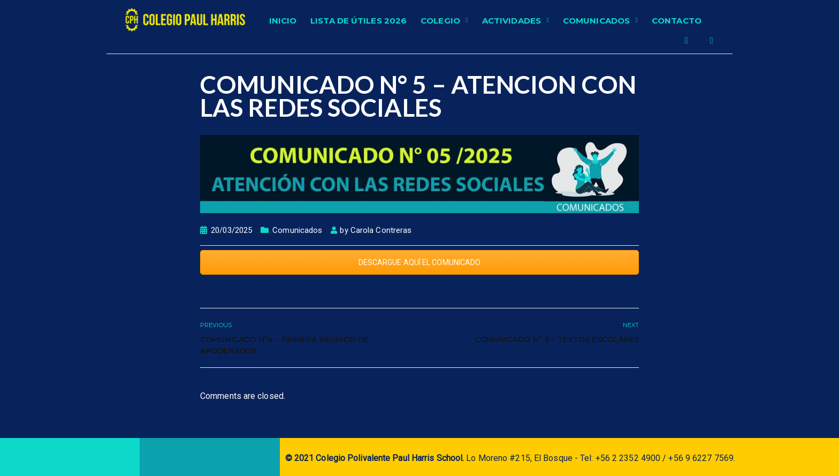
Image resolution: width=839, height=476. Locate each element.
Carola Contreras (381, 230)
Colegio (440, 21)
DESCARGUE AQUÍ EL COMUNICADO (420, 262)
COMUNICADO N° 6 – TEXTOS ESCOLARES (557, 339)
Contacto (676, 21)
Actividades (511, 21)
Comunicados (596, 21)
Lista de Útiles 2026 (358, 21)
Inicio (283, 21)
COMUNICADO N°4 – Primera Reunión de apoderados (284, 345)
